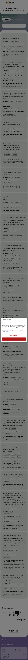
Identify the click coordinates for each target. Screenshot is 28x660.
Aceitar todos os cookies (14, 339)
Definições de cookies (14, 335)
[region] (14, 330)
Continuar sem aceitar (6, 319)
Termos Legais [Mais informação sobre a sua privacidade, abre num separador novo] (5, 331)
